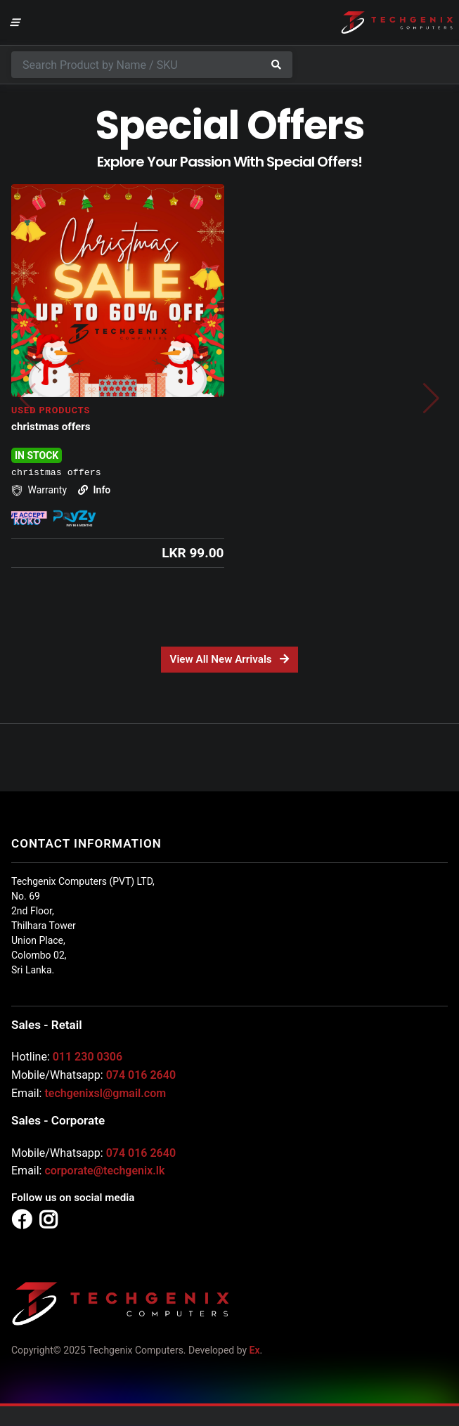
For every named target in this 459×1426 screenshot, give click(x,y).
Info (94, 489)
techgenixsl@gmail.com (105, 1093)
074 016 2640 (141, 1075)
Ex (255, 1350)
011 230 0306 (87, 1056)
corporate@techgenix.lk (104, 1170)
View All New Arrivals (230, 659)
